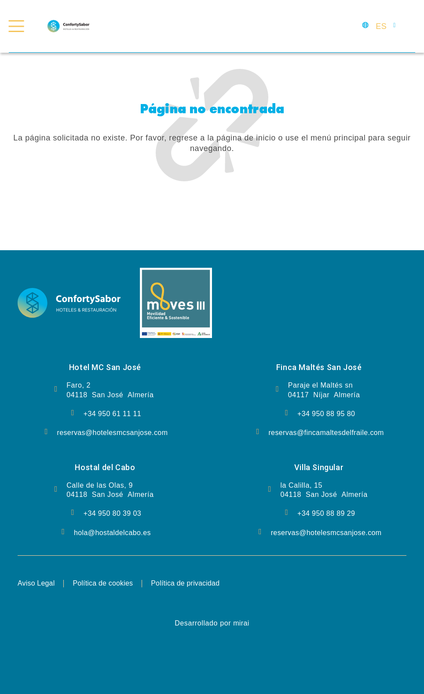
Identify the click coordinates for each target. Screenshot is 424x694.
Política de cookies (103, 583)
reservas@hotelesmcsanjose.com (112, 432)
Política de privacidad (185, 583)
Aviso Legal (36, 583)
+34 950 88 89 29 (326, 513)
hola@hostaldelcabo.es (112, 532)
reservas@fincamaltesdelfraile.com (326, 432)
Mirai (241, 623)
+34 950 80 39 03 (112, 513)
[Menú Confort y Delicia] (16, 26)
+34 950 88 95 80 (326, 413)
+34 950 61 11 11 (112, 413)
